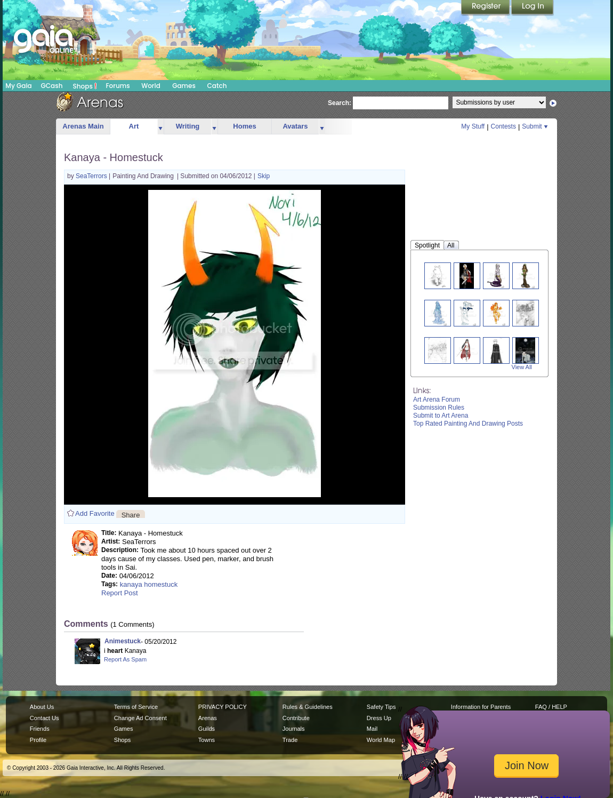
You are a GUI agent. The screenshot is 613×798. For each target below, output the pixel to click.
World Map (381, 740)
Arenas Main (82, 126)
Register (486, 8)
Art (134, 126)
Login (532, 8)
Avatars (295, 126)
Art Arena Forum (436, 399)
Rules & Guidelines (308, 707)
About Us (42, 707)
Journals (294, 728)
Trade (290, 740)
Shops (85, 86)
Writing (188, 126)
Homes (244, 126)
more (160, 126)
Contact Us (44, 718)
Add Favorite (95, 513)
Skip (263, 176)
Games (184, 85)
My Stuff (473, 126)
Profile (38, 740)
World (150, 85)
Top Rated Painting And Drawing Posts (468, 423)
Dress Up (379, 718)
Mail (372, 728)
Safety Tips (381, 707)
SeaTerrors (92, 176)
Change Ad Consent (140, 718)
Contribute (296, 718)
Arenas (207, 718)
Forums (118, 85)
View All (522, 367)
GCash (52, 85)
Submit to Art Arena (440, 415)
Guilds (206, 728)
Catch (217, 85)
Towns (206, 740)
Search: (339, 103)
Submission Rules (438, 407)
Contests (503, 126)
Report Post (119, 593)
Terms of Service (136, 707)
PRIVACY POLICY (222, 707)
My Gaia (18, 85)
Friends (40, 728)
